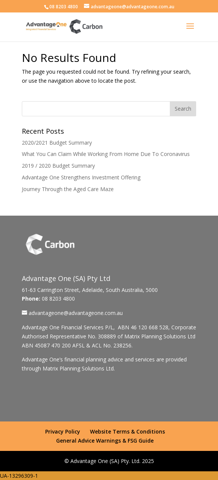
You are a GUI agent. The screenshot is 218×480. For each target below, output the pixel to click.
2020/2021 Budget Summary (57, 142)
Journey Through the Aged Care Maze (68, 189)
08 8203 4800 (63, 6)
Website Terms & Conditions (127, 431)
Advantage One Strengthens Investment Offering (81, 177)
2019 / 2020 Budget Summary (58, 165)
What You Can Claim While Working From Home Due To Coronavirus (106, 153)
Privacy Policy (62, 431)
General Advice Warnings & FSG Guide (105, 440)
